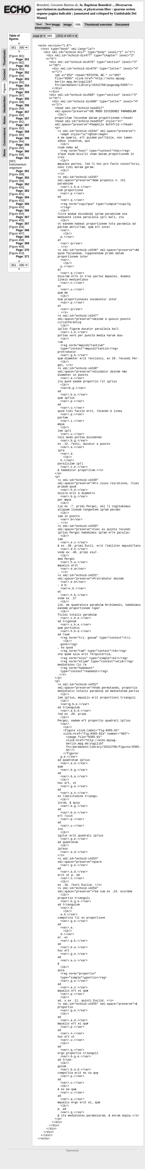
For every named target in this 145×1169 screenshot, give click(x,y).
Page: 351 (22, 59)
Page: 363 (22, 190)
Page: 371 (22, 256)
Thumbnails (4, 57)
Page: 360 (22, 151)
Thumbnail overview (98, 24)
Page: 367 (22, 217)
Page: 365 (22, 204)
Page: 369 (22, 236)
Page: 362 (22, 177)
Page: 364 (22, 197)
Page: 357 (22, 112)
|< (41, 36)
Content (4, 74)
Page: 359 (22, 144)
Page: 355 (22, 92)
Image (68, 24)
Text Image (52, 24)
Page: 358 (22, 131)
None (4, 152)
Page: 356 (22, 105)
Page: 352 (22, 66)
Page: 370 (22, 250)
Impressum (72, 1150)
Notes (4, 120)
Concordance (4, 137)
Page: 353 (22, 79)
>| (76, 36)
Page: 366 (22, 210)
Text (39, 24)
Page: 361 (22, 158)
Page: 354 (22, 85)
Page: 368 (22, 230)
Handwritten (4, 104)
